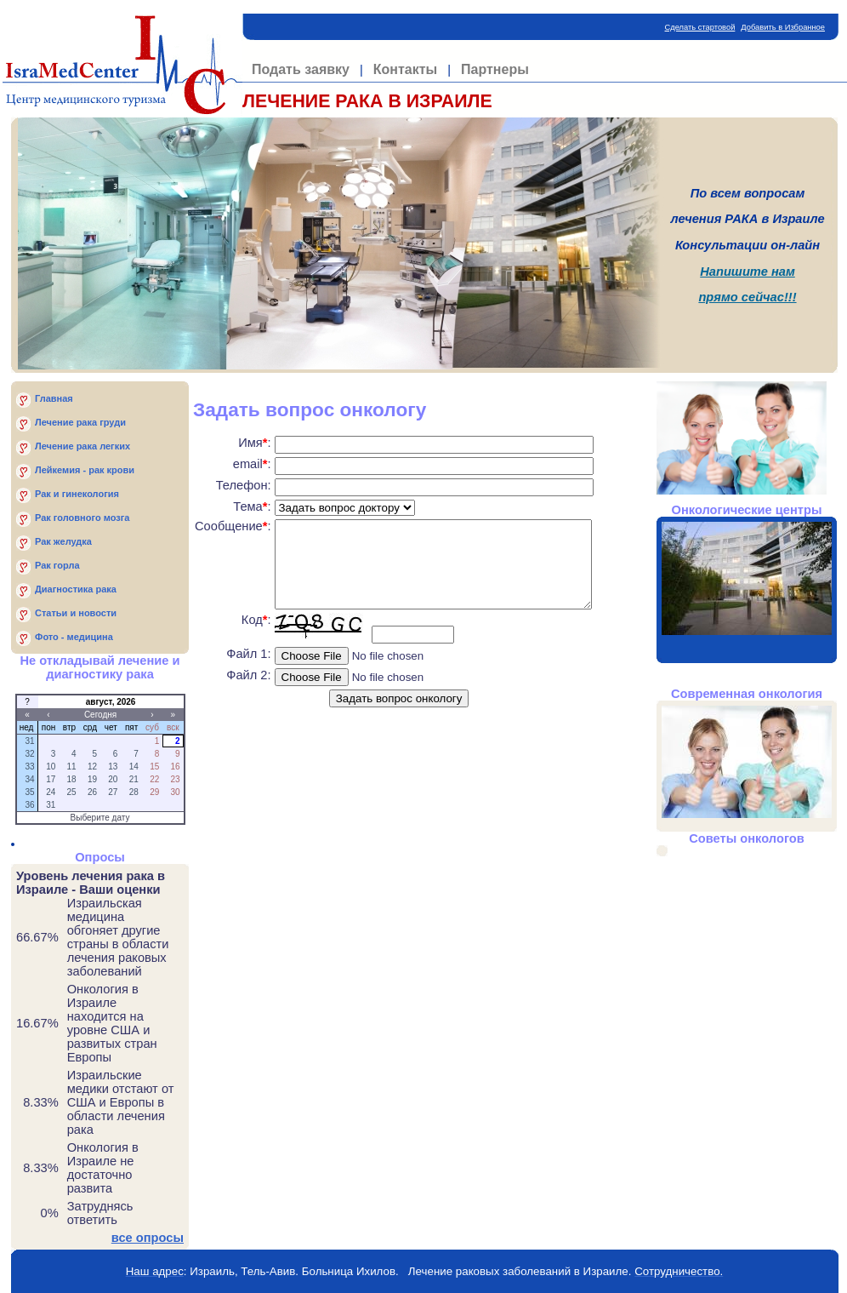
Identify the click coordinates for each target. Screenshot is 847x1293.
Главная (54, 398)
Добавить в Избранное (783, 27)
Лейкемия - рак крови (84, 470)
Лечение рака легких (82, 446)
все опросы (147, 1237)
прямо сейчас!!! (747, 297)
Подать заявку (301, 69)
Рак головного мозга (82, 517)
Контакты (405, 69)
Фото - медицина (74, 637)
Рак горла (57, 565)
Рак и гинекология (77, 494)
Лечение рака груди (80, 422)
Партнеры (495, 69)
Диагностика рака (76, 589)
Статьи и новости (76, 613)
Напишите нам (747, 271)
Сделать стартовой (700, 27)
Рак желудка (63, 541)
